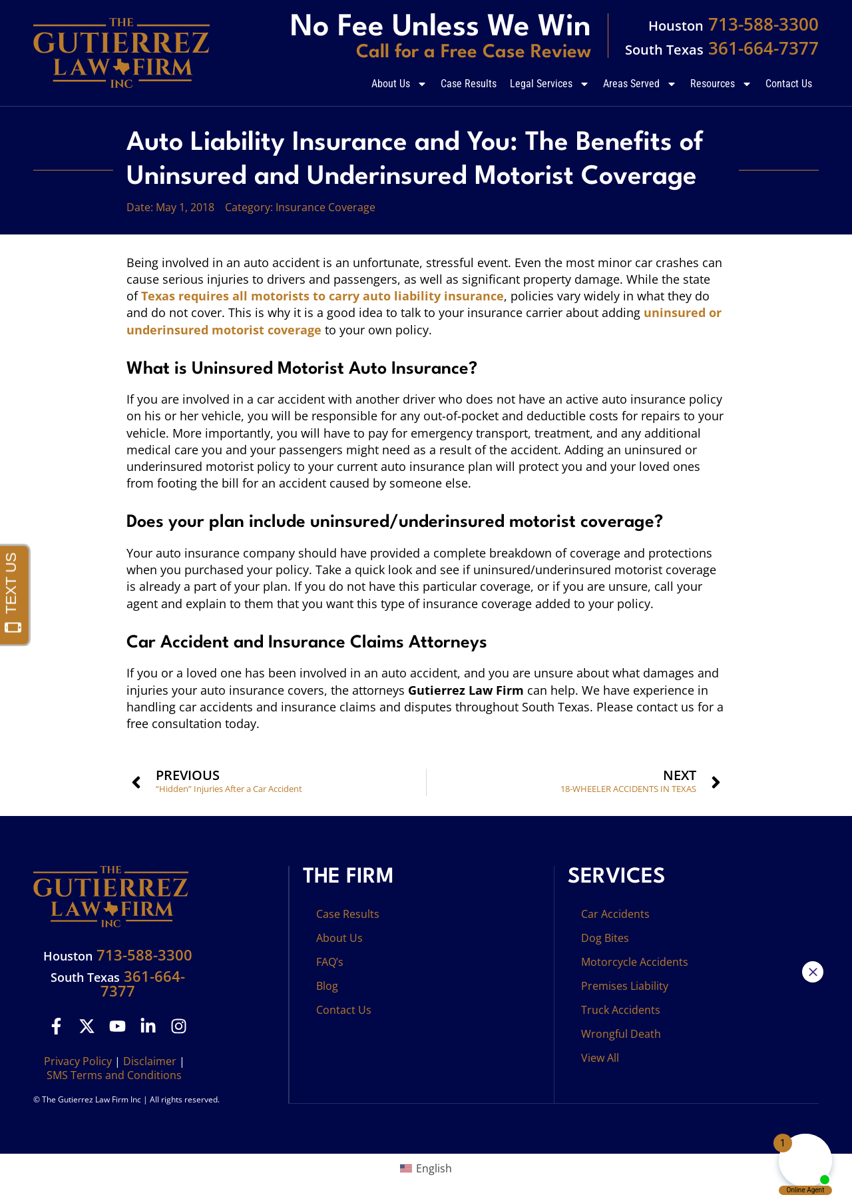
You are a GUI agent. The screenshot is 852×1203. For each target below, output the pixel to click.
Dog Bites (605, 938)
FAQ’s (329, 962)
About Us (399, 84)
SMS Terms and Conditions (114, 1075)
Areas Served (640, 84)
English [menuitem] (434, 1168)
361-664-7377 (722, 48)
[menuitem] (426, 1168)
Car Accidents (615, 914)
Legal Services (550, 84)
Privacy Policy (78, 1061)
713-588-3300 (733, 24)
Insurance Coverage (325, 207)
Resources (721, 84)
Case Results (469, 83)
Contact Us (788, 83)
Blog (327, 986)
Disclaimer (149, 1061)
